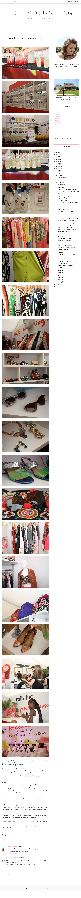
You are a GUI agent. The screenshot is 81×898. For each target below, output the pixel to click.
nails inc (40, 834)
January (60, 289)
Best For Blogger (52, 896)
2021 (57, 164)
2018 (57, 171)
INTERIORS (57, 124)
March (59, 285)
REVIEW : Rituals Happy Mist (66, 219)
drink (14, 834)
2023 (57, 160)
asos (9, 834)
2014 (57, 181)
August (60, 195)
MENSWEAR (57, 128)
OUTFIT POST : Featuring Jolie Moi (68, 226)
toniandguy (7, 835)
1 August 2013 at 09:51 (12, 878)
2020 (57, 167)
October (60, 190)
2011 (57, 294)
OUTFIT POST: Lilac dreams (66, 258)
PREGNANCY (58, 132)
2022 (57, 162)
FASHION (57, 122)
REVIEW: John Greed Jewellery (66, 255)
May (59, 280)
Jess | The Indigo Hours (13, 865)
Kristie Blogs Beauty (12, 854)
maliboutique (23, 834)
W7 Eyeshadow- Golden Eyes (66, 228)
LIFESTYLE (57, 126)
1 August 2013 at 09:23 (12, 861)
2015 (57, 178)
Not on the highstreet (64, 208)
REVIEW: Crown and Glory (65, 242)
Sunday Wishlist (62, 260)
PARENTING (57, 130)
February (60, 287)
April (59, 282)
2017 (57, 174)
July (58, 276)
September (61, 192)
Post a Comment (9, 882)
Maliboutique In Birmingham (66, 273)
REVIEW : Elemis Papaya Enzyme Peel (68, 197)
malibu (32, 834)
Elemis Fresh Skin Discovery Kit (67, 262)
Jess (7, 876)
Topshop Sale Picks (63, 244)
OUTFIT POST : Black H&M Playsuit (68, 210)
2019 (57, 169)
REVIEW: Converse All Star (65, 235)
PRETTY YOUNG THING (40, 16)
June (59, 278)
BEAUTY (56, 120)
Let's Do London (62, 251)
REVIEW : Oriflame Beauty (65, 253)
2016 (57, 176)
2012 (57, 292)
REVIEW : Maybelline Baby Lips (66, 217)
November (61, 188)
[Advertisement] (67, 311)
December (61, 185)
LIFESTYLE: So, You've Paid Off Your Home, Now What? (67, 106)
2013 (57, 183)
